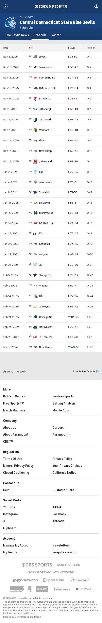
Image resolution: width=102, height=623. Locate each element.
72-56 (73, 172)
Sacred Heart (47, 77)
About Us (9, 428)
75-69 (73, 275)
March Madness (14, 410)
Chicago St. (45, 275)
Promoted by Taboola (86, 371)
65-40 (73, 67)
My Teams (10, 552)
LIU (41, 172)
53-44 (73, 119)
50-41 (72, 285)
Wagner (43, 254)
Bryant (43, 56)
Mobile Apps (61, 410)
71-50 (72, 56)
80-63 (73, 213)
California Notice (64, 473)
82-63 (73, 337)
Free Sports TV (13, 404)
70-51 (72, 182)
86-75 (73, 317)
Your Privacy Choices (67, 466)
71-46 (72, 98)
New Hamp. (45, 151)
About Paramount (15, 435)
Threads (58, 521)
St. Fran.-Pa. (46, 223)
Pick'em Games (14, 396)
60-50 (73, 347)
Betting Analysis (64, 404)
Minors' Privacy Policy (18, 466)
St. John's (44, 98)
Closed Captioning (16, 473)
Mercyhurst (46, 213)
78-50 (73, 265)
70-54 (73, 88)
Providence (45, 67)
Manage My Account (17, 545)
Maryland (46, 161)
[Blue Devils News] (16, 35)
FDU (41, 233)
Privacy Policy (62, 459)
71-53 (72, 192)
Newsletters (61, 545)
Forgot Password (64, 552)
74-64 (73, 77)
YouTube (9, 507)
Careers (58, 428)
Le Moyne (45, 202)
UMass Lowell (47, 88)
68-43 (73, 109)
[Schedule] (40, 35)
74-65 (73, 244)
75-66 (73, 327)
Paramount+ (61, 435)
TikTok (57, 507)
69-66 (73, 151)
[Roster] (56, 35)
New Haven (45, 182)
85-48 (73, 130)
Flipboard (9, 528)
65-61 (72, 202)
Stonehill (44, 192)
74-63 (73, 223)
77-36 (73, 296)
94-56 (73, 140)
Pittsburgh (45, 109)
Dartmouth (45, 119)
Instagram (10, 514)
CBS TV (8, 442)
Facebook (59, 514)
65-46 (73, 306)
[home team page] (35, 57)
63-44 (73, 254)
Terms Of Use (12, 459)
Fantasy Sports (63, 396)
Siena (42, 140)
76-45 (73, 233)
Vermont (44, 130)
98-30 (73, 161)
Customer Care (63, 490)
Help (6, 490)
